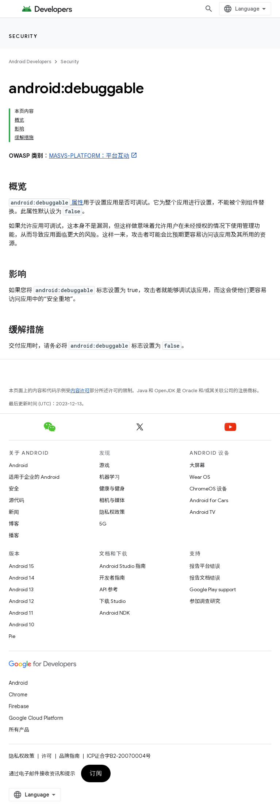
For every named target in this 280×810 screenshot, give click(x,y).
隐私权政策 (112, 512)
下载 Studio (112, 601)
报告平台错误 (204, 566)
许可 (47, 756)
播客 (14, 535)
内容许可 (79, 390)
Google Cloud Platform (36, 718)
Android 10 (21, 624)
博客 (14, 523)
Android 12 (21, 601)
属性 (76, 202)
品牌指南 (69, 756)
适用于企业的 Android (34, 477)
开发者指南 (112, 577)
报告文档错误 (204, 577)
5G (103, 523)
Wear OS (199, 477)
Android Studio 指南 (122, 566)
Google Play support (212, 589)
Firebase (19, 706)
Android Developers (30, 61)
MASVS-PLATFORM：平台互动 (89, 156)
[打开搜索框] (208, 8)
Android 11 (21, 613)
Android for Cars (208, 500)
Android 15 (21, 566)
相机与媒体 (112, 500)
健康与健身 (112, 488)
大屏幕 (197, 465)
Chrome (18, 694)
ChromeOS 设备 (208, 488)
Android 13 (21, 589)
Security (23, 36)
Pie (12, 636)
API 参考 (108, 589)
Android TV (202, 512)
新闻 (14, 512)
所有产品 (19, 729)
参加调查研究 (204, 601)
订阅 (96, 773)
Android (18, 465)
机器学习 (109, 477)
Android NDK (114, 613)
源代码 (16, 500)
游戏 (104, 465)
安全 (14, 488)
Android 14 (21, 577)
